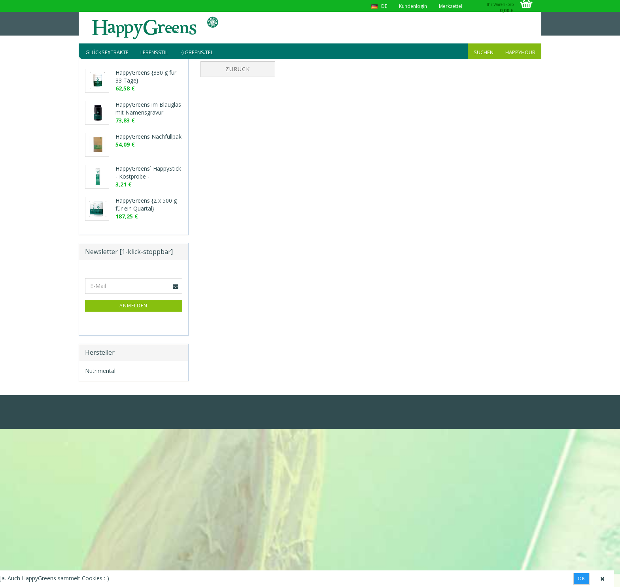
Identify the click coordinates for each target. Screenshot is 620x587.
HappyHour (520, 52)
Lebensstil (154, 52)
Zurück (237, 69)
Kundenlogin (413, 6)
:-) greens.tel (196, 52)
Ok (581, 578)
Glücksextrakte (107, 52)
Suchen (483, 52)
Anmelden (133, 305)
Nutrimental (100, 370)
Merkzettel (450, 6)
